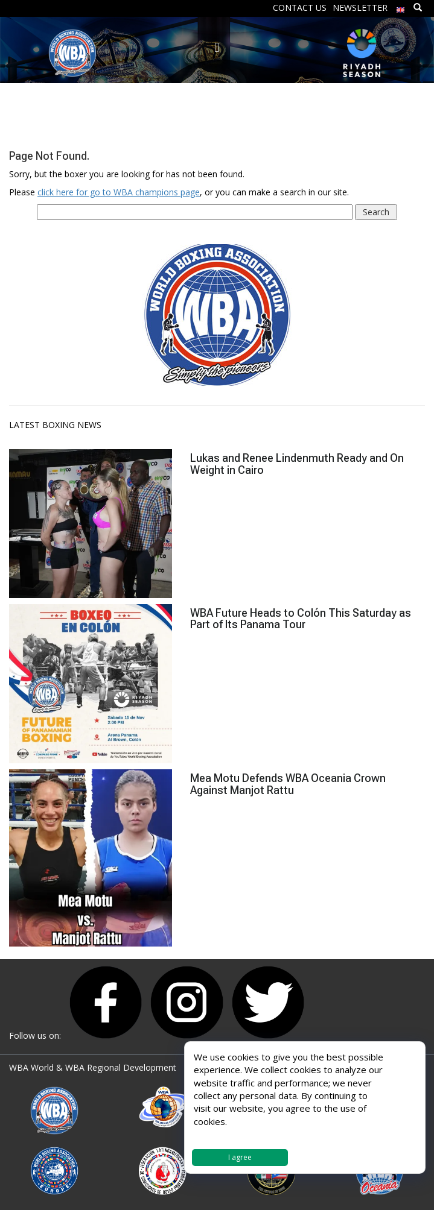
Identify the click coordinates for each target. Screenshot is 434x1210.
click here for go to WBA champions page (118, 192)
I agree (240, 1157)
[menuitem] (401, 7)
